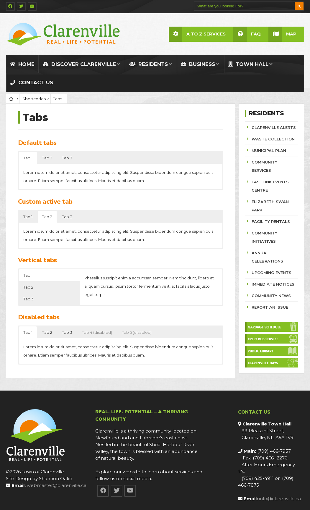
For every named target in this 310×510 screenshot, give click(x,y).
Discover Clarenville (79, 64)
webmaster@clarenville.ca (56, 485)
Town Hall (248, 64)
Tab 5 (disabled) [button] (137, 332)
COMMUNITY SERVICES (264, 166)
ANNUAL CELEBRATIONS (267, 256)
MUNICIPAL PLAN (269, 150)
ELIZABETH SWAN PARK (270, 205)
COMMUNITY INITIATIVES (264, 237)
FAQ (247, 34)
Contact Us (31, 82)
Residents (148, 64)
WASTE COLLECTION (273, 139)
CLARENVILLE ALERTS (274, 127)
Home (22, 64)
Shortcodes (34, 98)
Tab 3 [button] (67, 158)
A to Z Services (197, 34)
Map (282, 34)
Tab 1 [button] (27, 158)
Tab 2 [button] (47, 158)
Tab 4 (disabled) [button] (97, 332)
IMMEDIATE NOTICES (273, 284)
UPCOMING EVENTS (271, 272)
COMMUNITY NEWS (271, 295)
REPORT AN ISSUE (270, 307)
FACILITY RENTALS (271, 221)
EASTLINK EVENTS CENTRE (270, 185)
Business (198, 64)
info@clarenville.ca (280, 498)
